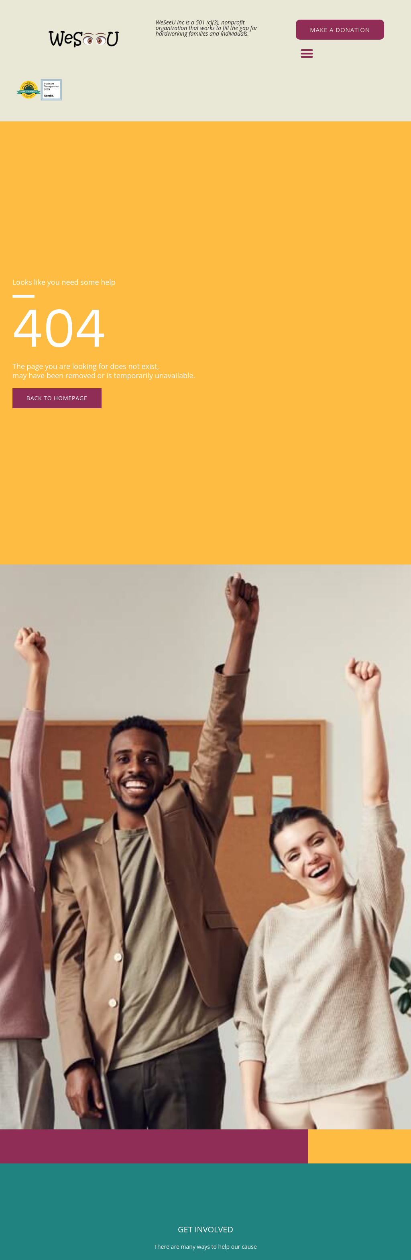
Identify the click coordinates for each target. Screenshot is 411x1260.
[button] (307, 54)
